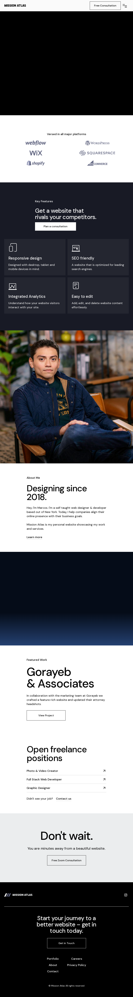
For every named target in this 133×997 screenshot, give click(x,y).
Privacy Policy (76, 965)
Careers (76, 959)
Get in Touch (66, 943)
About (53, 965)
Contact (53, 971)
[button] (125, 5)
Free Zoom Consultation (67, 860)
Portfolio (53, 959)
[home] (15, 6)
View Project (46, 715)
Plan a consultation (55, 226)
